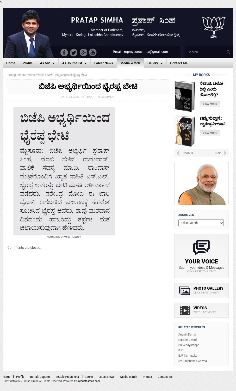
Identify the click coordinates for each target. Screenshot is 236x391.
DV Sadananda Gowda (192, 361)
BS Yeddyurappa (188, 345)
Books (89, 376)
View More (210, 103)
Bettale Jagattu (40, 376)
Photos (147, 376)
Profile (20, 376)
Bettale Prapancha (67, 376)
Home (6, 376)
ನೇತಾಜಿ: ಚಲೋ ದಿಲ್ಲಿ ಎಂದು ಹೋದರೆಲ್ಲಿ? (212, 89)
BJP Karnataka (187, 355)
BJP (181, 350)
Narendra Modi (187, 340)
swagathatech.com (88, 381)
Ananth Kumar (187, 334)
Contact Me (165, 376)
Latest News (107, 376)
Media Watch (128, 376)
